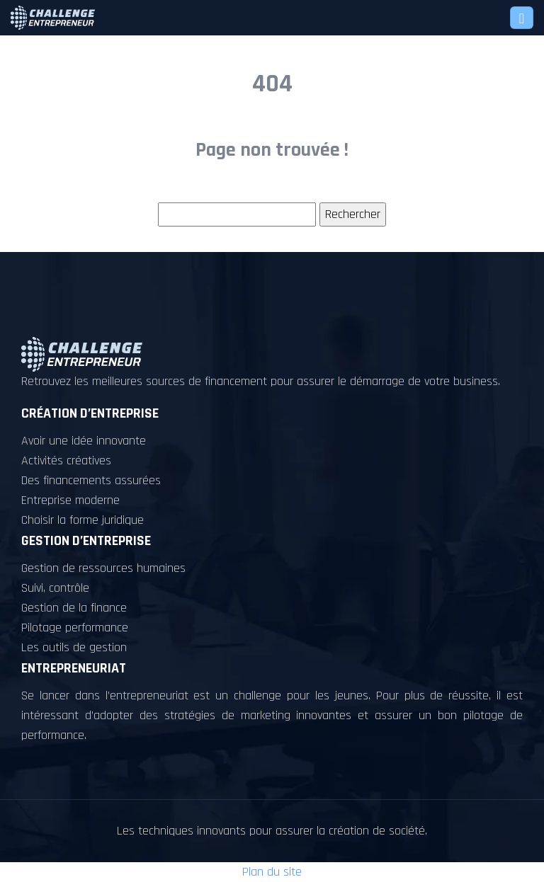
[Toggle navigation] (521, 17)
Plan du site (272, 872)
